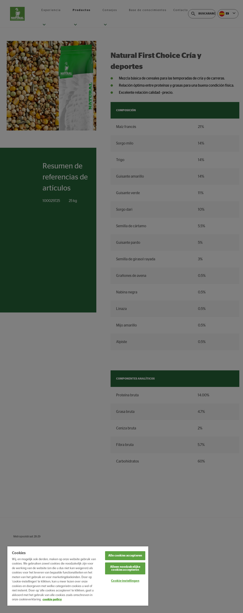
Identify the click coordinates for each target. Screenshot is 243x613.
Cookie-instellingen (125, 580)
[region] (77, 576)
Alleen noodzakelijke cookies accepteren (125, 568)
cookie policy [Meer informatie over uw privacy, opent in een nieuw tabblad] (52, 599)
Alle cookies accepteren (125, 555)
